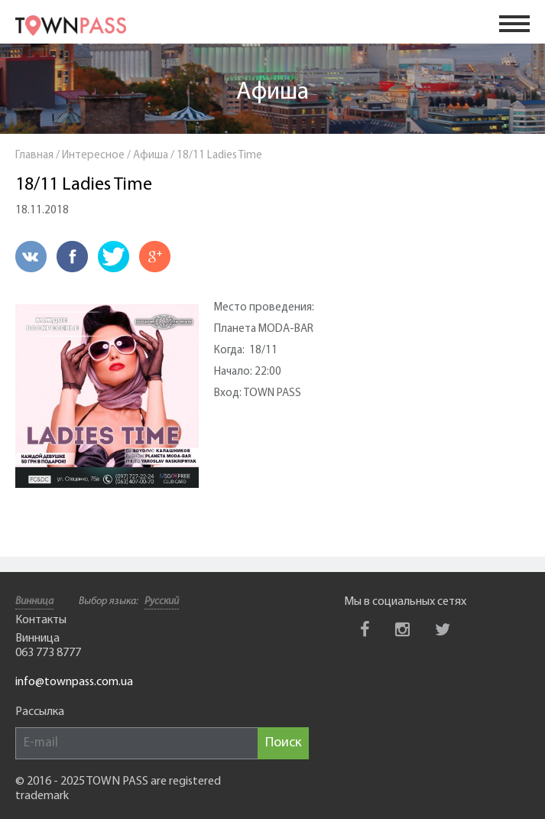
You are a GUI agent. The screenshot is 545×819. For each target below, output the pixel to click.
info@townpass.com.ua (74, 682)
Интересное (93, 155)
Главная (34, 155)
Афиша (272, 92)
